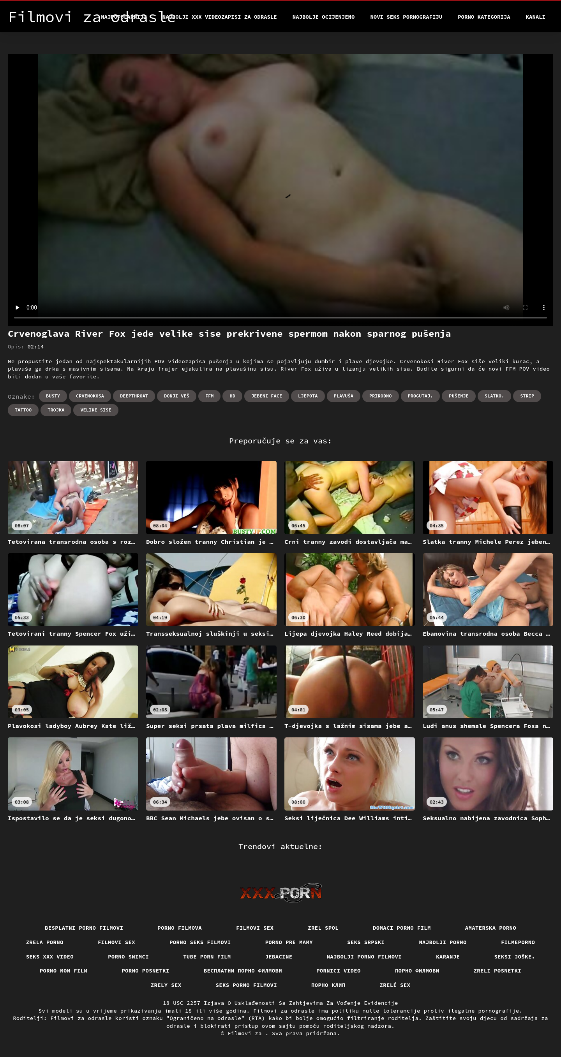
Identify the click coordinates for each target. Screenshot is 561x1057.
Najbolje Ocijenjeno (324, 16)
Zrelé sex (395, 984)
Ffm (209, 396)
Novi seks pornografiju (406, 16)
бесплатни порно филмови (243, 970)
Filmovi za (246, 1033)
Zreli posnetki (498, 970)
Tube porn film (207, 956)
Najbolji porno (443, 942)
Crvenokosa (90, 396)
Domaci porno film (402, 927)
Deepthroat (134, 396)
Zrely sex (166, 984)
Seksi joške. (514, 956)
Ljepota (308, 396)
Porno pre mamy (289, 942)
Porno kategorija (484, 16)
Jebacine (279, 956)
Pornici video (338, 970)
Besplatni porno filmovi (84, 927)
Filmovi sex (254, 927)
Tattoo (23, 410)
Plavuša (343, 396)
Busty (53, 396)
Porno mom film (64, 970)
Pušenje (458, 396)
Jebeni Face (266, 396)
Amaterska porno (490, 927)
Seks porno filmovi (246, 984)
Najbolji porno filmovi (364, 956)
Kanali (535, 16)
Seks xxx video (50, 956)
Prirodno (380, 396)
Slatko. (494, 396)
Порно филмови (417, 970)
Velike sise (95, 410)
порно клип (328, 984)
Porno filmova (179, 927)
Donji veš (176, 396)
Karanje (448, 956)
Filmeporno (518, 942)
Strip (527, 396)
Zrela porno (45, 942)
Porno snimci (128, 956)
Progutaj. (420, 396)
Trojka (56, 410)
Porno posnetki (145, 970)
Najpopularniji (124, 16)
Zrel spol (323, 927)
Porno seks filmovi (200, 942)
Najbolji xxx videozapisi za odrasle (219, 16)
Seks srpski (366, 942)
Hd (232, 396)
